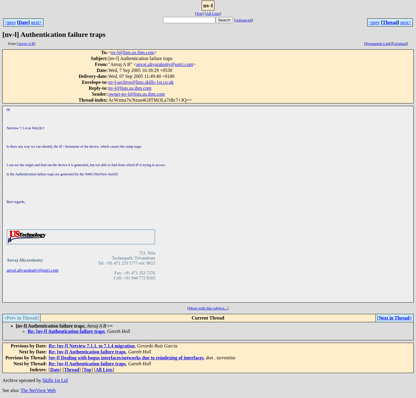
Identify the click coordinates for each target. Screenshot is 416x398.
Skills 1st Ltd (55, 380)
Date (23, 22)
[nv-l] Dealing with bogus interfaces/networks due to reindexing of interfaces (126, 357)
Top (199, 13)
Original (399, 43)
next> (36, 22)
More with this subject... (208, 308)
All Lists (213, 13)
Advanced (244, 20)
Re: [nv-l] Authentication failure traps (66, 331)
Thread (390, 22)
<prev (10, 22)
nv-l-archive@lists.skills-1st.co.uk (141, 82)
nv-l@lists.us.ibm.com (132, 52)
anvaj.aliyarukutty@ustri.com (164, 64)
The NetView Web (38, 390)
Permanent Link (378, 43)
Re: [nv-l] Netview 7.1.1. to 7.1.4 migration (92, 345)
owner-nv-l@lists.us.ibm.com (136, 94)
